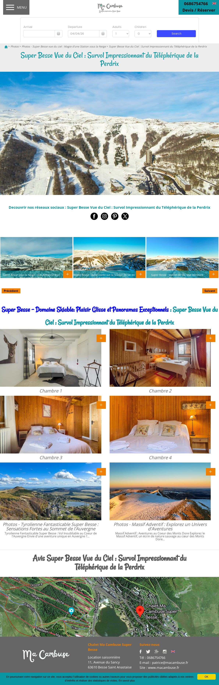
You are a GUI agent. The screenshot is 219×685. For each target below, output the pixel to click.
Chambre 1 (50, 391)
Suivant (209, 291)
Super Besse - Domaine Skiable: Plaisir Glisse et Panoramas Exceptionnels (85, 309)
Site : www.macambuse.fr (159, 667)
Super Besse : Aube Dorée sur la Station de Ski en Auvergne (104, 276)
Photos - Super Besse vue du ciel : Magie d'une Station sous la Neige (64, 46)
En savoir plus (127, 680)
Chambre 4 (160, 457)
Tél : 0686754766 (152, 657)
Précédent (11, 291)
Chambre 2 (160, 391)
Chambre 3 (50, 457)
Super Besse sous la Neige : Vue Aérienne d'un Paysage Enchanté (31, 276)
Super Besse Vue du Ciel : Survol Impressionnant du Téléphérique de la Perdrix (158, 46)
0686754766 (196, 3)
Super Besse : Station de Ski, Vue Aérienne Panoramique (177, 276)
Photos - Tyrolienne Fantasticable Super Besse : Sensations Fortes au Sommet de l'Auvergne (50, 526)
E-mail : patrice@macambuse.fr (164, 662)
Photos (14, 46)
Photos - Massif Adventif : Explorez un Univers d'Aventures (160, 526)
